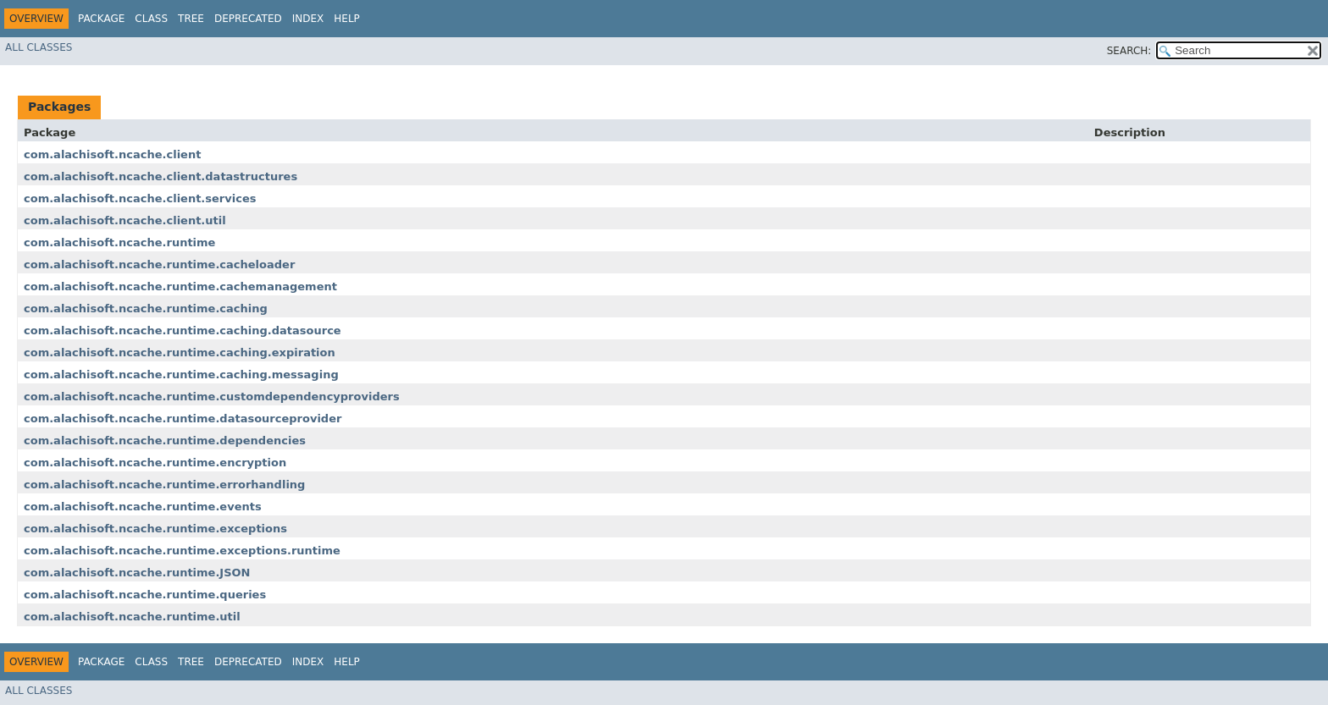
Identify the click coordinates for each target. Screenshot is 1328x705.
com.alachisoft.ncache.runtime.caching (146, 308)
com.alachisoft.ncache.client (112, 154)
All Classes (38, 47)
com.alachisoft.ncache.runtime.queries (145, 594)
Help (347, 19)
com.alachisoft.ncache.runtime (119, 242)
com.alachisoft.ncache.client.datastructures (160, 176)
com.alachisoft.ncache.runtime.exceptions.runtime (182, 550)
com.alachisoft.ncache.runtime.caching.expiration (179, 352)
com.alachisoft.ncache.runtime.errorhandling (164, 484)
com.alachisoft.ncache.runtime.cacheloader (159, 264)
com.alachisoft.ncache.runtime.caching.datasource (182, 330)
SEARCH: (1129, 51)
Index (308, 19)
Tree (191, 19)
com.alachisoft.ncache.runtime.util (132, 616)
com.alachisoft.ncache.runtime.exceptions (155, 528)
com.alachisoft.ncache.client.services (140, 198)
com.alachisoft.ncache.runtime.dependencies (165, 440)
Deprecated (248, 19)
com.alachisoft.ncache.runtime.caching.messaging (181, 374)
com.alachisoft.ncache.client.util (125, 220)
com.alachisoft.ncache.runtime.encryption (155, 462)
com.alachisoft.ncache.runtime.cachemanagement (180, 286)
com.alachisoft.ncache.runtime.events (143, 506)
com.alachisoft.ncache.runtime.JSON (137, 572)
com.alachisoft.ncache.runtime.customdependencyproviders (212, 396)
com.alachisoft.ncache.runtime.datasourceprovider (182, 418)
